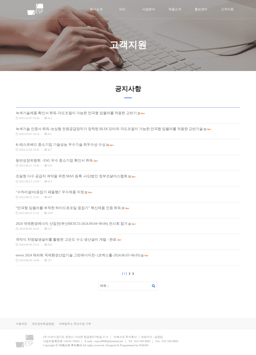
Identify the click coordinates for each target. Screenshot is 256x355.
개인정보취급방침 (43, 323)
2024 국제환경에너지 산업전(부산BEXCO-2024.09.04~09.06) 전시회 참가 (76, 224)
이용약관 (21, 323)
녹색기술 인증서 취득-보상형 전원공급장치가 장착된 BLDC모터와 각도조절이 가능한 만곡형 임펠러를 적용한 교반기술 (113, 129)
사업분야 (148, 9)
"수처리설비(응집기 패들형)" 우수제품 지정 (54, 192)
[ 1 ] (124, 274)
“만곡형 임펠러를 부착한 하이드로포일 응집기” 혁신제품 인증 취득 (72, 208)
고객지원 (227, 9)
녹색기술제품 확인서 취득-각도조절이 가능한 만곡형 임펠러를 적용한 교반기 (80, 113)
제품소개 (174, 9)
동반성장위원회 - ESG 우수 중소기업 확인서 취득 (57, 160)
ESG (122, 9)
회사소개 (96, 9)
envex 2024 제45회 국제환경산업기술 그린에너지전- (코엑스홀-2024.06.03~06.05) (82, 255)
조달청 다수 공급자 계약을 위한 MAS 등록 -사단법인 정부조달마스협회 (76, 176)
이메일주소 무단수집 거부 (75, 323)
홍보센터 (201, 9)
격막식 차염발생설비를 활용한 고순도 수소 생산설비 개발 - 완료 (69, 239)
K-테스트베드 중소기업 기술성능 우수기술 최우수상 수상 (65, 144)
